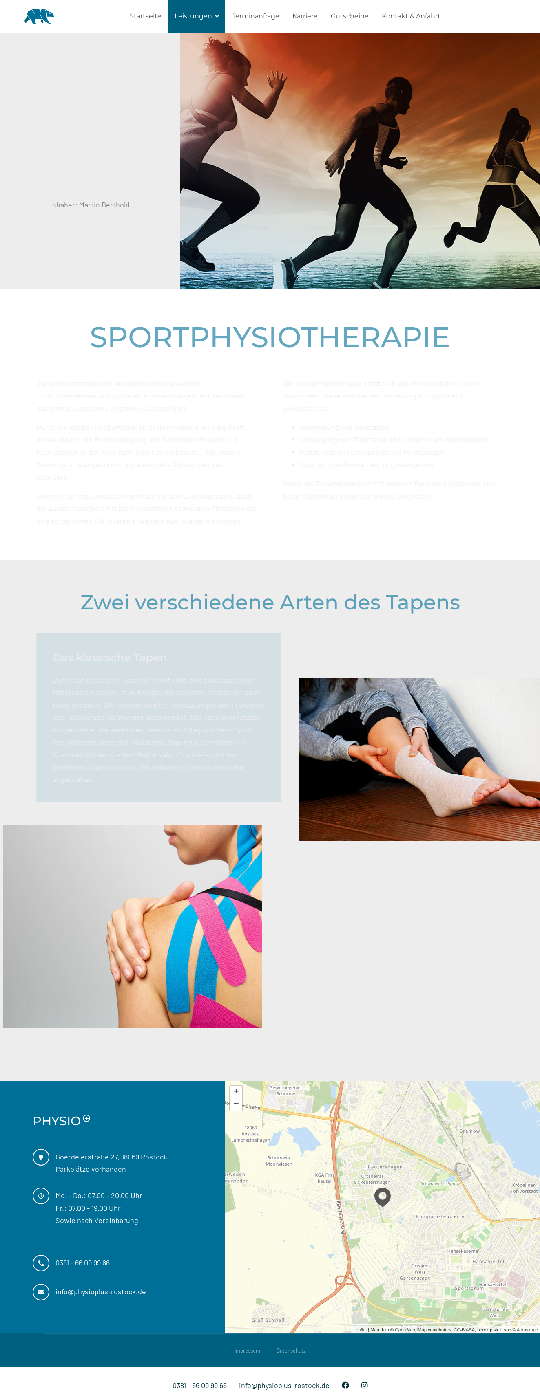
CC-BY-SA (464, 1329)
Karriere (305, 16)
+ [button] (236, 1092)
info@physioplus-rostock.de (284, 1385)
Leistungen (193, 16)
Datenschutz (291, 1350)
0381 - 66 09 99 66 (200, 1385)
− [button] (236, 1104)
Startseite (146, 16)
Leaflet (360, 1329)
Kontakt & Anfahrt (411, 16)
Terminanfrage (255, 16)
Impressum (247, 1350)
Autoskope (527, 1329)
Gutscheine (350, 16)
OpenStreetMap (411, 1329)
